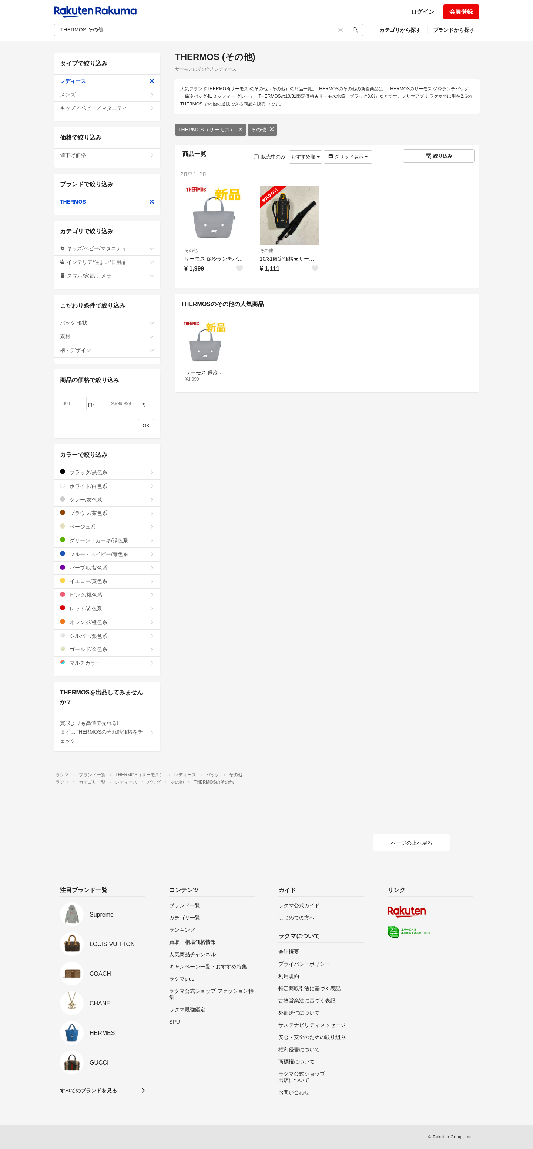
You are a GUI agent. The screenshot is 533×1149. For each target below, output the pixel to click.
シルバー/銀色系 (107, 636)
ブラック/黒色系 (107, 472)
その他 (262, 130)
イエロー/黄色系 (107, 581)
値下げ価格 (107, 155)
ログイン (423, 12)
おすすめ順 (305, 157)
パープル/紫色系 (107, 568)
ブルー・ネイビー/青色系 (107, 554)
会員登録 (461, 12)
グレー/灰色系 (107, 499)
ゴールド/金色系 (107, 649)
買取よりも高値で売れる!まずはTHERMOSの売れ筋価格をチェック (107, 732)
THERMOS (107, 202)
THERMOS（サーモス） (210, 130)
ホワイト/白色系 (107, 486)
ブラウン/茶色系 (107, 513)
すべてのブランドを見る (88, 1090)
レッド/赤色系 (107, 608)
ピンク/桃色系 (107, 595)
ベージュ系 (107, 526)
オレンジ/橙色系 (107, 622)
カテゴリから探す (400, 30)
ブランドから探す (454, 30)
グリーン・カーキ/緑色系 (107, 540)
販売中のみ (269, 157)
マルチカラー (107, 663)
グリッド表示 (348, 157)
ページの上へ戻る (411, 843)
